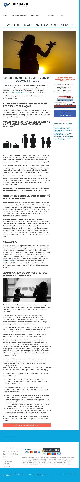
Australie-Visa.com (35, 475)
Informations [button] (52, 15)
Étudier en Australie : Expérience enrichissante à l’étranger (63, 134)
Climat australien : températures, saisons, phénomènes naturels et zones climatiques (63, 138)
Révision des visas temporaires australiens (63, 131)
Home (5, 15)
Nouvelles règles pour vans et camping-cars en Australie (63, 127)
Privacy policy (7, 474)
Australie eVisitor (9, 261)
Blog (62, 15)
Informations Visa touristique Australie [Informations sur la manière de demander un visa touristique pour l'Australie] (27, 425)
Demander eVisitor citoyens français (63, 113)
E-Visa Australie (18, 92)
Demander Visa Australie (19, 15)
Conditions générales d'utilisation (13, 474)
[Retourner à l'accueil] (15, 5)
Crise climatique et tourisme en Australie (63, 124)
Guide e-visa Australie (37, 15)
